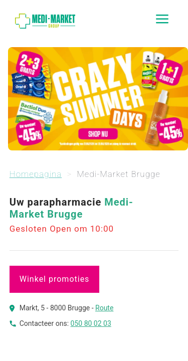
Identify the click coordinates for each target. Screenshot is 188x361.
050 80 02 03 (91, 323)
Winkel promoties (55, 279)
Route (104, 308)
